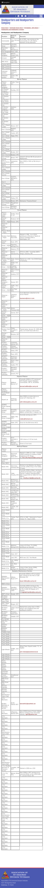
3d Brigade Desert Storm (16, 27)
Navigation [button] (6, 2)
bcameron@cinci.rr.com (27, 298)
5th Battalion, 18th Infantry (31, 27)
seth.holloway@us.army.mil (28, 402)
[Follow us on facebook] (15, 16)
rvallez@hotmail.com (26, 419)
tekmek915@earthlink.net (27, 703)
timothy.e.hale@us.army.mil (31, 478)
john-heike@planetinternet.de (29, 652)
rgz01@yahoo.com (31, 714)
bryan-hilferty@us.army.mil (28, 581)
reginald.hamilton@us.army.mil (31, 592)
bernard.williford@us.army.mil (29, 386)
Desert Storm (4, 27)
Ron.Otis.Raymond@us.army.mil (32, 457)
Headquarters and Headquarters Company (12, 29)
